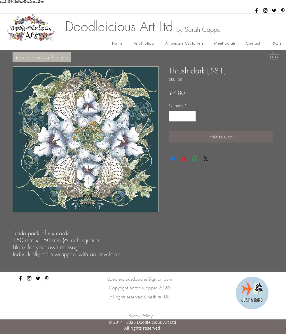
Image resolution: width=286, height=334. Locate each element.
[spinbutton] (182, 116)
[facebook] (256, 10)
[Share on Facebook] (172, 158)
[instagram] (265, 10)
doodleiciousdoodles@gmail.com (139, 279)
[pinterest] (283, 10)
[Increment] (191, 116)
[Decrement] (173, 116)
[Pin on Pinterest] (183, 158)
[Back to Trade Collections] (42, 57)
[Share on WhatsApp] (194, 158)
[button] (277, 55)
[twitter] (274, 10)
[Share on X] (206, 158)
